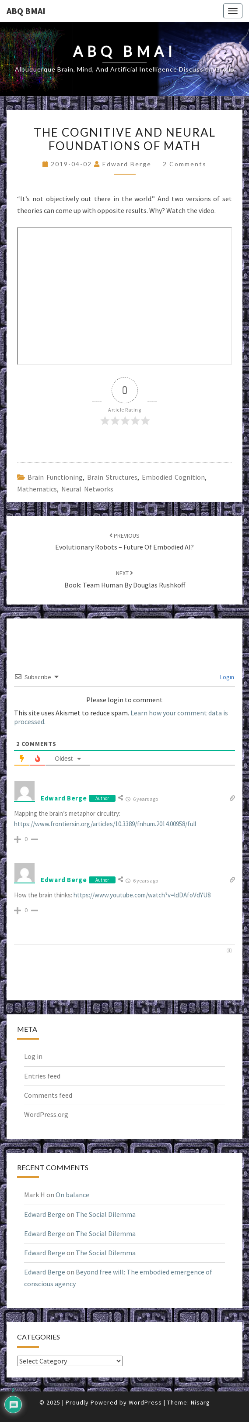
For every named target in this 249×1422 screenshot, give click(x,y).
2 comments (185, 164)
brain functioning (55, 477)
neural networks (87, 488)
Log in (33, 1056)
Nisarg (200, 1402)
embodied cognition (173, 477)
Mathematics (37, 488)
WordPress (145, 1402)
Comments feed (48, 1095)
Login (226, 677)
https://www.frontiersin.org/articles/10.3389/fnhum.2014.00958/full (105, 824)
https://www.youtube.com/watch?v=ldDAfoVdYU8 (142, 895)
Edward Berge (126, 164)
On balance (72, 1194)
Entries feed (42, 1076)
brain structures (112, 477)
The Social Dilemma (106, 1214)
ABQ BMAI (26, 10)
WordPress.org (46, 1114)
